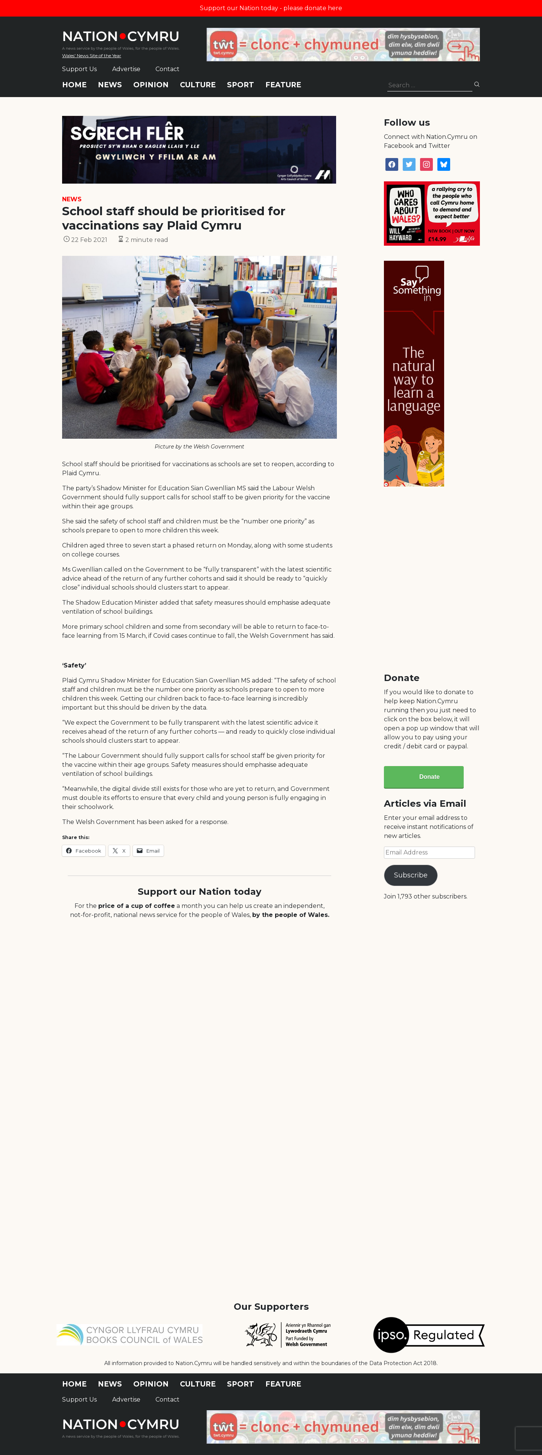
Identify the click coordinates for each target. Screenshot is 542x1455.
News (110, 85)
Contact (167, 69)
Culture (198, 85)
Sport (240, 85)
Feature (283, 85)
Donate (429, 777)
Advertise (126, 69)
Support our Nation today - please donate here (271, 8)
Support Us (79, 69)
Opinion (151, 85)
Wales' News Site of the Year (91, 55)
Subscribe (411, 875)
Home (74, 85)
